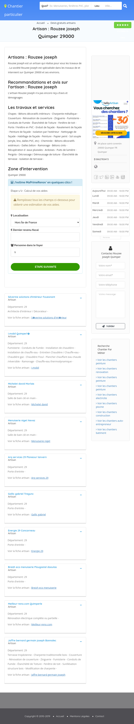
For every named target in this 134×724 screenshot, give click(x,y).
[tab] (45, 298)
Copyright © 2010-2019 (37, 716)
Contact (99, 716)
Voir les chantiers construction (106, 413)
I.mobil (35, 367)
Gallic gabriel (38, 514)
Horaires (106, 237)
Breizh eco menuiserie (44, 587)
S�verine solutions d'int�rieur (49, 317)
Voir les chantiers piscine (106, 405)
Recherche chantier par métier (105, 349)
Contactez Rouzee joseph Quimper (111, 255)
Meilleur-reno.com (41, 624)
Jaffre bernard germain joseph (48, 674)
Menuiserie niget (40, 441)
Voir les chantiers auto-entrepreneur (109, 422)
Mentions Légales (79, 716)
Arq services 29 (39, 477)
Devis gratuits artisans (63, 23)
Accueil (41, 23)
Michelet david (39, 404)
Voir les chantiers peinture (106, 361)
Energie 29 (37, 551)
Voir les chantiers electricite (106, 396)
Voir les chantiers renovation (106, 370)
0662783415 (101, 159)
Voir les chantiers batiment (106, 431)
